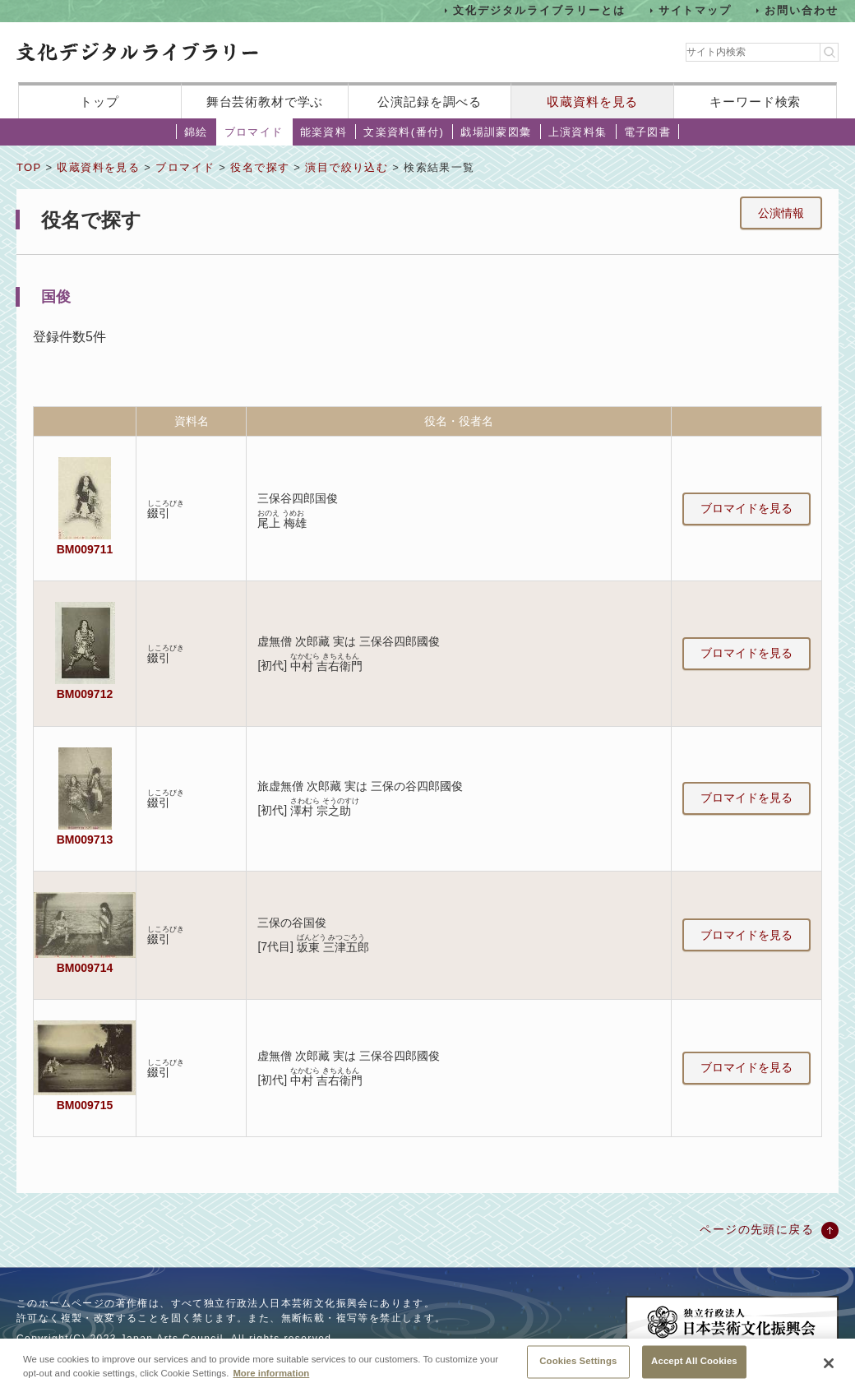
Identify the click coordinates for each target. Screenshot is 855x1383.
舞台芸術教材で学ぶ (265, 102)
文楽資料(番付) (403, 132)
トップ (99, 102)
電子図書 (648, 132)
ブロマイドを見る (746, 508)
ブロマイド (254, 132)
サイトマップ (696, 10)
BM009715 (85, 1105)
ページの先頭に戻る (757, 1229)
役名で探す (259, 167)
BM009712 (85, 694)
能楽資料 (324, 132)
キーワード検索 (755, 102)
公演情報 (781, 213)
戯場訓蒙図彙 (495, 132)
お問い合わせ (802, 10)
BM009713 (85, 839)
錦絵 (196, 132)
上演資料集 (578, 132)
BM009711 (85, 549)
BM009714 (85, 967)
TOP (28, 167)
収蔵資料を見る (592, 102)
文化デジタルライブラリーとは (539, 10)
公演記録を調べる (429, 102)
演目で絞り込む (346, 167)
